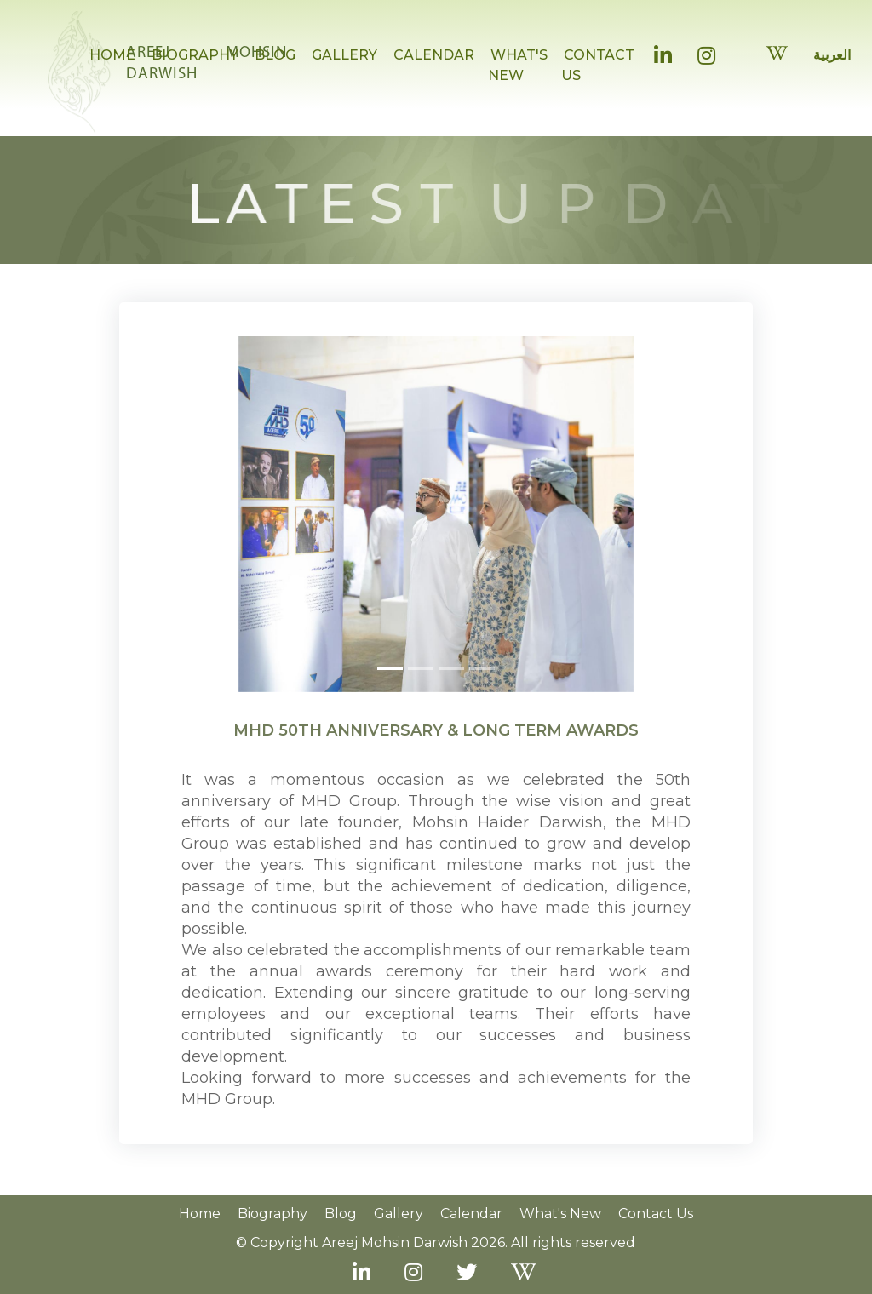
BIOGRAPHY (195, 55)
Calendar (471, 1213)
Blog (340, 1213)
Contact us (655, 1213)
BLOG (275, 55)
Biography (272, 1213)
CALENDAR (433, 55)
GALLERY (344, 55)
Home (200, 1213)
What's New (560, 1213)
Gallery (398, 1213)
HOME (112, 55)
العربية (832, 55)
